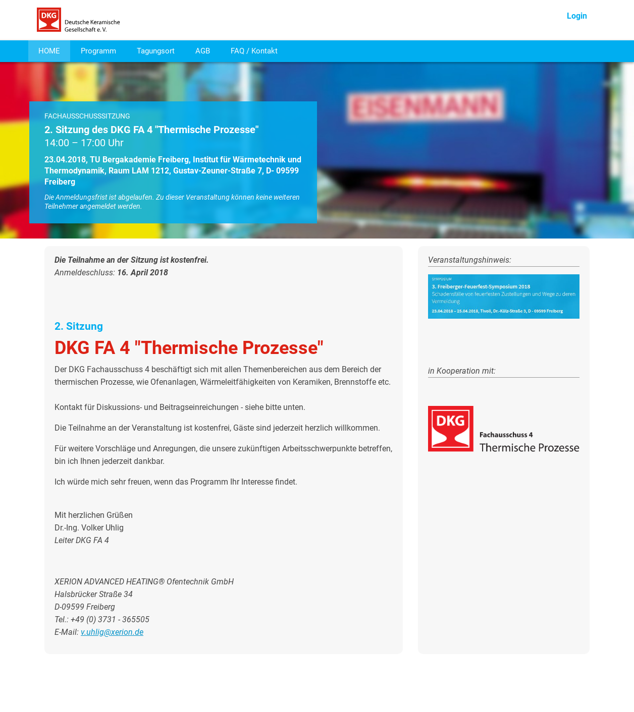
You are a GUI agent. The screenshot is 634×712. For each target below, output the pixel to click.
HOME (49, 50)
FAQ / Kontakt (254, 50)
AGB (202, 50)
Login (577, 16)
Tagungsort (156, 50)
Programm (98, 50)
